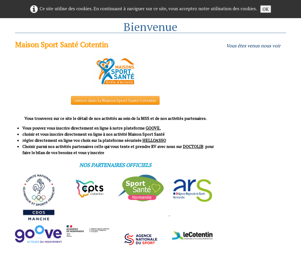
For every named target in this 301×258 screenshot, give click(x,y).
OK (266, 9)
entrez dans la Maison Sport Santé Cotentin (115, 100)
